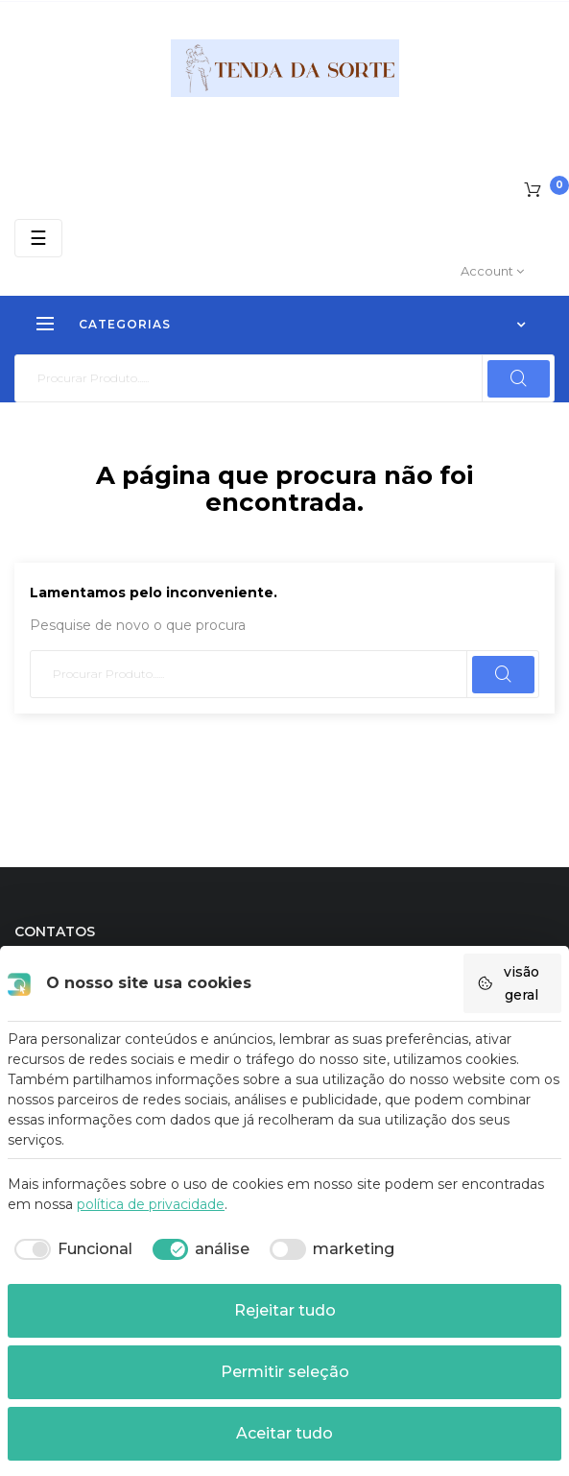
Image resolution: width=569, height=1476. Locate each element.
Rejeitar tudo (285, 1310)
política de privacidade (151, 1204)
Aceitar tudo (284, 1433)
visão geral (508, 983)
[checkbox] (70, 1249)
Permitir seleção (285, 1372)
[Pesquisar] (284, 378)
